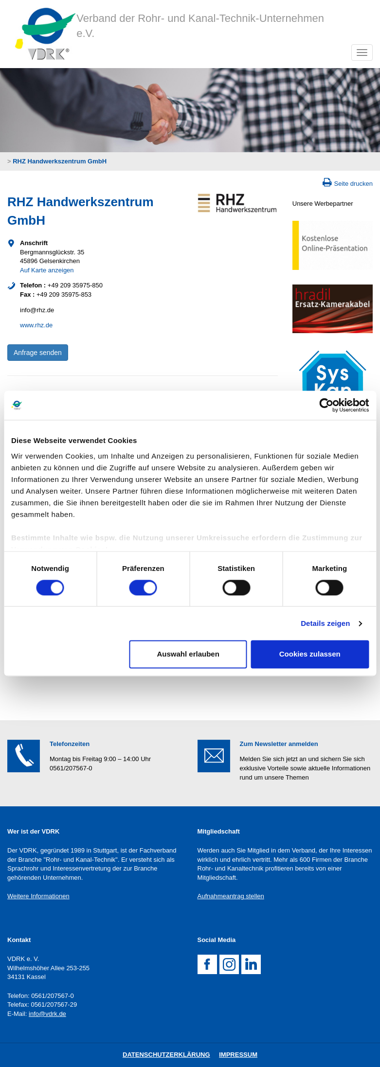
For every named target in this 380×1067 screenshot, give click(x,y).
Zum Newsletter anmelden (279, 743)
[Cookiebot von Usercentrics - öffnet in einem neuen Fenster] (326, 405)
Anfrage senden (38, 352)
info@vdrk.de (47, 1013)
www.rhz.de (36, 325)
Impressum (238, 1054)
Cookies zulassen (310, 654)
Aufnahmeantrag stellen (231, 896)
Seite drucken (353, 183)
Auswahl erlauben (188, 654)
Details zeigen (325, 623)
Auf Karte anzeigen (47, 270)
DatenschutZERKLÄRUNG (166, 1054)
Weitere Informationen (38, 896)
